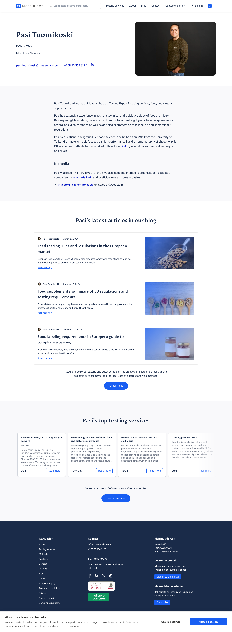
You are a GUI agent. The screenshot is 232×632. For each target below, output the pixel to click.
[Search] (74, 6)
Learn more (73, 625)
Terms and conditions (49, 588)
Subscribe (162, 602)
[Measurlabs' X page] (103, 576)
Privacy (42, 593)
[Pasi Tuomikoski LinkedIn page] (92, 65)
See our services (116, 498)
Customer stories (175, 5)
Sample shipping (47, 583)
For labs (43, 568)
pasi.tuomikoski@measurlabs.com (38, 65)
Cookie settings (170, 621)
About (132, 5)
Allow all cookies (209, 621)
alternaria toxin (82, 177)
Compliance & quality (49, 603)
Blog (143, 5)
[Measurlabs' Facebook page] (89, 576)
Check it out (116, 385)
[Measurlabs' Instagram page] (110, 576)
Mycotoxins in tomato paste (76, 184)
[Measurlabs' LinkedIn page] (96, 576)
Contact (155, 5)
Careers (43, 578)
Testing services (115, 5)
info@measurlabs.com (99, 544)
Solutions (43, 559)
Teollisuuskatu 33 (163, 547)
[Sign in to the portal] (197, 6)
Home (42, 544)
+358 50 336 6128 (97, 549)
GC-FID (124, 146)
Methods (43, 554)
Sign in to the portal (167, 576)
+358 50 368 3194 (75, 65)
